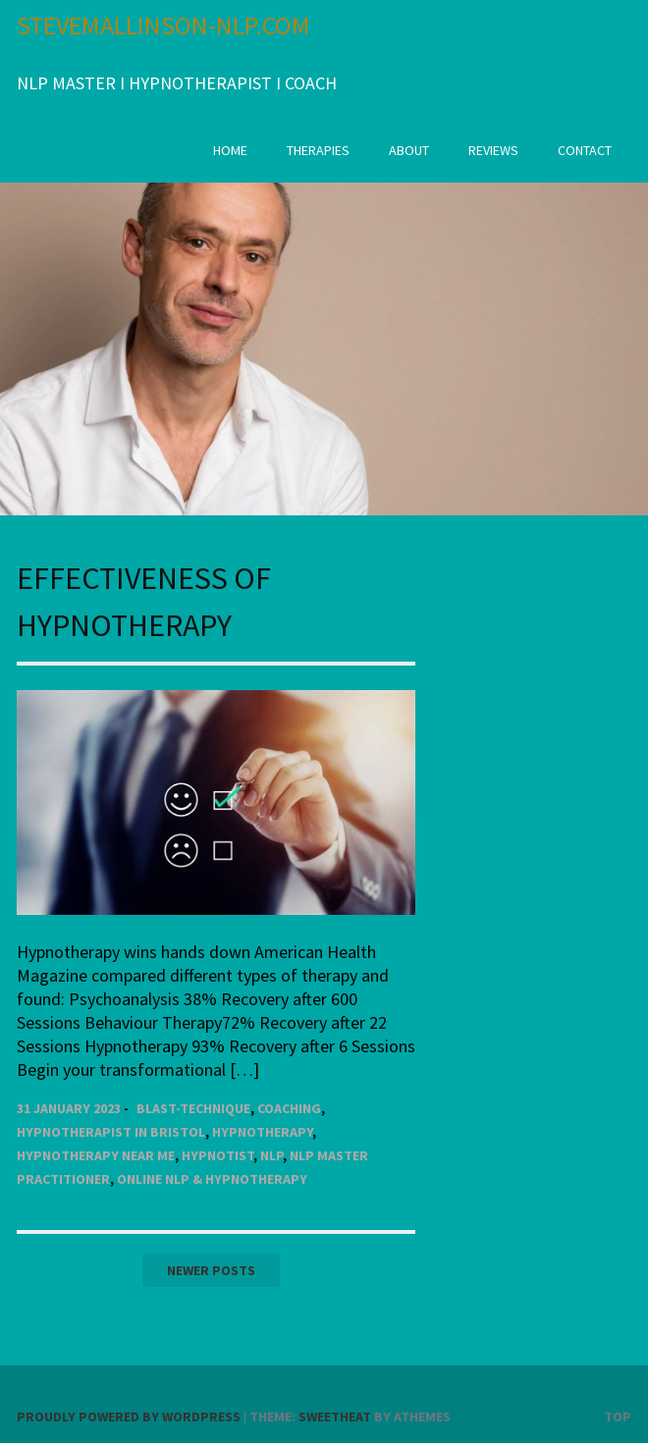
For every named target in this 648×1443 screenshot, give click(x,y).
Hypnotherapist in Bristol (111, 1132)
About (409, 150)
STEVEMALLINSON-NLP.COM (163, 25)
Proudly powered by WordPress (129, 1416)
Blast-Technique (193, 1108)
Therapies (318, 150)
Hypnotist (217, 1155)
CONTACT (585, 150)
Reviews (493, 150)
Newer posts (211, 1270)
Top (617, 1416)
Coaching (289, 1108)
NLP (271, 1155)
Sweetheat (334, 1416)
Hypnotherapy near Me (96, 1155)
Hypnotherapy (262, 1132)
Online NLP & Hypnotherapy (212, 1179)
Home (230, 150)
